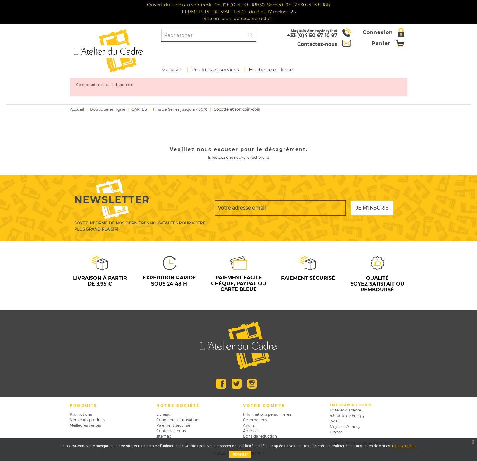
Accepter (240, 454)
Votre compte (264, 405)
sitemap (163, 436)
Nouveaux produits (87, 420)
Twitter (237, 384)
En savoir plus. (404, 446)
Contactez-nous (171, 430)
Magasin (171, 70)
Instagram (252, 384)
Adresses (251, 430)
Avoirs (249, 425)
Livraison (164, 414)
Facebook (221, 384)
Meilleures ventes (85, 425)
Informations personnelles (267, 414)
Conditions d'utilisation (177, 420)
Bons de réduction (260, 436)
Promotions (81, 414)
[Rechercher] (203, 35)
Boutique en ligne (271, 70)
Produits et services (215, 70)
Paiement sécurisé (173, 425)
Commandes (255, 420)
